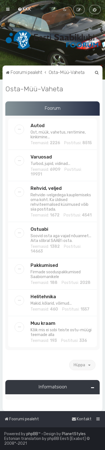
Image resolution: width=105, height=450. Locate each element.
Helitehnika (43, 296)
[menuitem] (24, 9)
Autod (38, 125)
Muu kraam (43, 323)
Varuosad (41, 157)
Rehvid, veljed (46, 188)
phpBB (32, 434)
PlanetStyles (74, 434)
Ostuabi (39, 229)
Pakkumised (44, 265)
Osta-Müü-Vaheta (34, 89)
